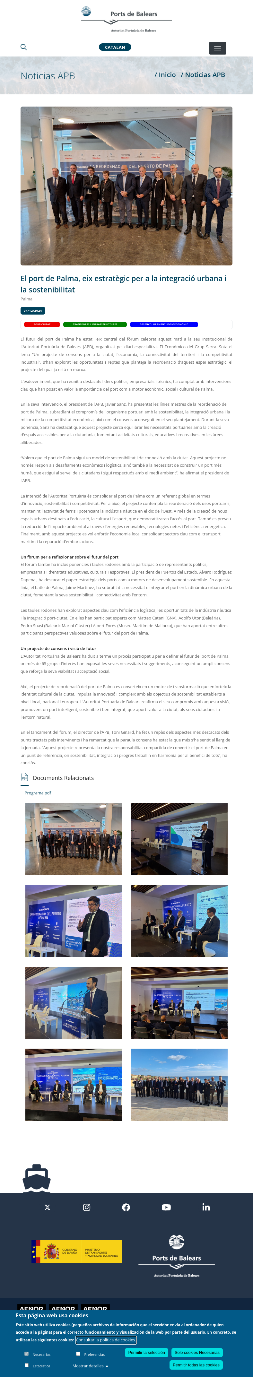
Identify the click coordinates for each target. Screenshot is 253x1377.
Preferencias (94, 1354)
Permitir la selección (146, 1352)
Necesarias (41, 1354)
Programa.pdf (38, 793)
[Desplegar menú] (217, 48)
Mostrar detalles (91, 1366)
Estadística (41, 1366)
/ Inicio (165, 74)
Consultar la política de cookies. (106, 1340)
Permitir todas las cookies (196, 1365)
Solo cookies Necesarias (197, 1352)
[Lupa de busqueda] (24, 47)
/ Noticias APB (203, 74)
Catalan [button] (115, 47)
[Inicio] (126, 19)
